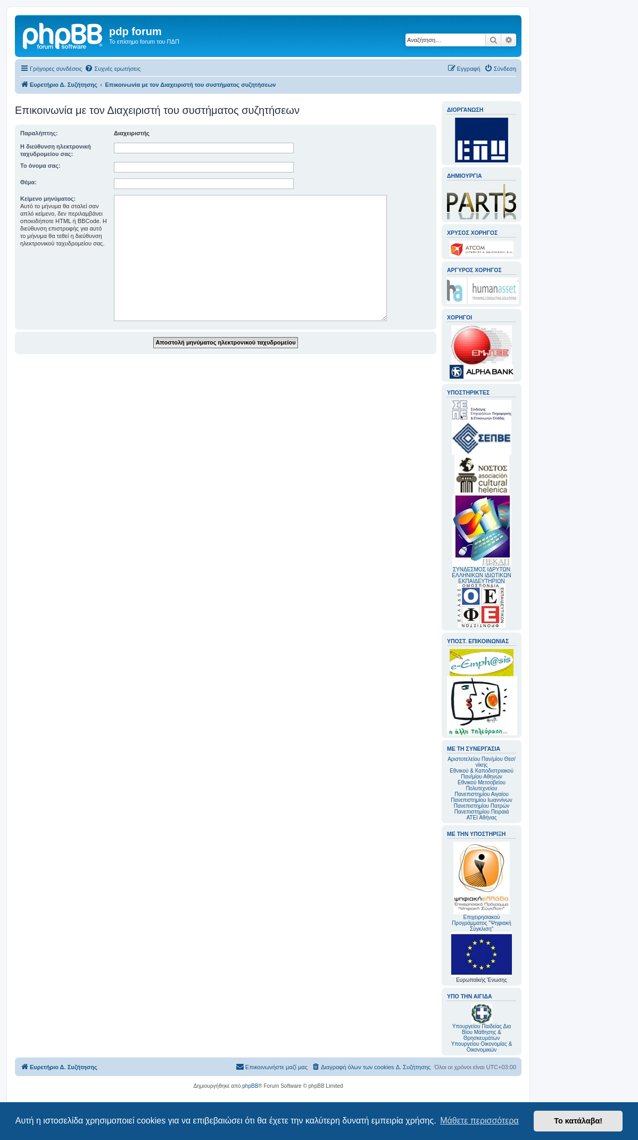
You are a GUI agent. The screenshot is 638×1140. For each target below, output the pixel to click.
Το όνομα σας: (40, 165)
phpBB (250, 1086)
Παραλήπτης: (39, 133)
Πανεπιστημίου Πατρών (482, 806)
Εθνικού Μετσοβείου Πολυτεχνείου (482, 785)
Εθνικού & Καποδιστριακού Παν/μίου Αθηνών (481, 774)
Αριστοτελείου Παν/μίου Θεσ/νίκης (482, 762)
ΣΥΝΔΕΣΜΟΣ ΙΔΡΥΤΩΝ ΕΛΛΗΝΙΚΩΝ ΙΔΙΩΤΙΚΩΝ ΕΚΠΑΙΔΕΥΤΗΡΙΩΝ (481, 575)
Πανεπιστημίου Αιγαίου (481, 794)
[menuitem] (112, 68)
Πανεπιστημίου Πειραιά (481, 812)
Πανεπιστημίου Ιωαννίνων (481, 800)
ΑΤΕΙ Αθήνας (481, 818)
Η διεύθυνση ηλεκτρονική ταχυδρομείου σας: (55, 150)
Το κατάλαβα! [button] (578, 1121)
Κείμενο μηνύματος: (48, 198)
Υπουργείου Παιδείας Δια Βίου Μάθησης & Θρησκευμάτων (481, 1032)
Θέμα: (28, 182)
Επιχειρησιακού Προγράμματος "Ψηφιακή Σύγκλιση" (481, 887)
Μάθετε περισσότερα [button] (479, 1120)
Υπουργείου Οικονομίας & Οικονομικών (481, 1047)
